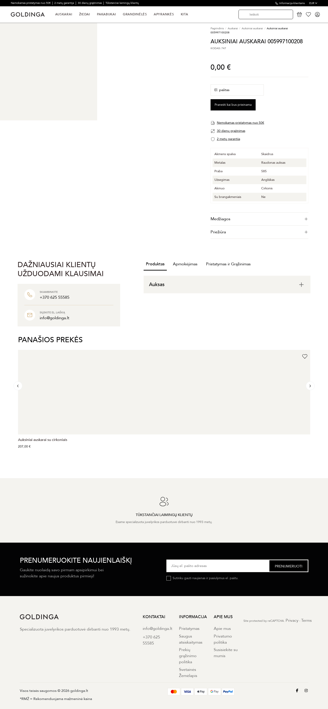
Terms (306, 620)
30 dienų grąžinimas (90, 3)
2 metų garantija (64, 3)
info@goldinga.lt (157, 628)
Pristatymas (189, 628)
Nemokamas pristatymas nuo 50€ (31, 3)
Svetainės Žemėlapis (188, 673)
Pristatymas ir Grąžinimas (228, 264)
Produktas (155, 264)
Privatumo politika (223, 639)
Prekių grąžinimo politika (188, 656)
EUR (313, 3)
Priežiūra (259, 232)
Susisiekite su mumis (226, 653)
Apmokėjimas (185, 264)
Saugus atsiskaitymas (190, 639)
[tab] (259, 219)
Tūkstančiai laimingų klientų (122, 3)
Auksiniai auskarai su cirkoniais (42, 439)
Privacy (292, 620)
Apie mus (222, 628)
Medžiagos (259, 219)
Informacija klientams (292, 3)
